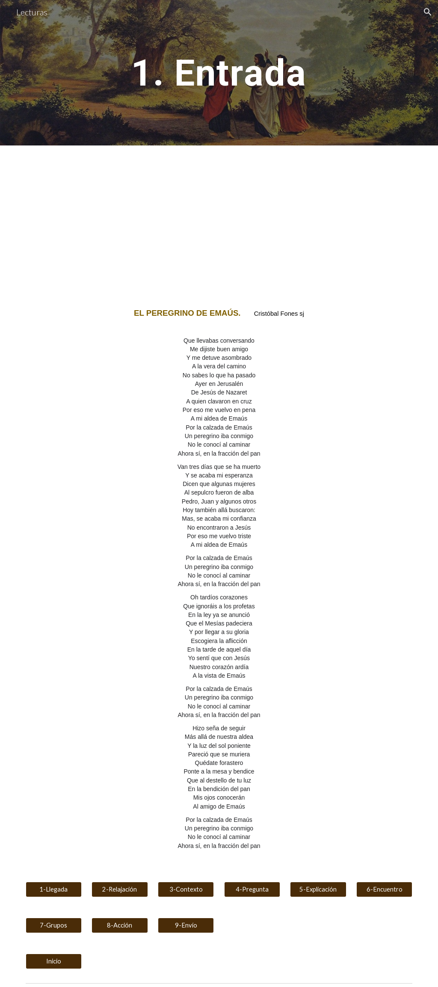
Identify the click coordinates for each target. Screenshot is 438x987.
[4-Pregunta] (252, 889)
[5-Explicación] (318, 889)
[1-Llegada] (53, 889)
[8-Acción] (119, 925)
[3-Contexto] (185, 889)
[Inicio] (53, 961)
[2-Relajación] (119, 889)
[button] (427, 12)
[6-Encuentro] (384, 889)
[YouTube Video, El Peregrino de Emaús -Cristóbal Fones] (120, 220)
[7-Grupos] (53, 925)
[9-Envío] (185, 925)
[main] (219, 72)
